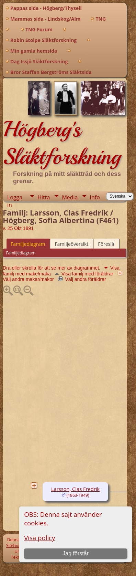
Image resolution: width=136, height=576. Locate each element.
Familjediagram (28, 244)
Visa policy (39, 537)
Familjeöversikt (71, 244)
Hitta (43, 197)
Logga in (14, 197)
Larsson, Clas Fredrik (75, 488)
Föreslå (106, 244)
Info (95, 197)
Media (70, 197)
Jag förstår (76, 553)
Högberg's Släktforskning (62, 142)
